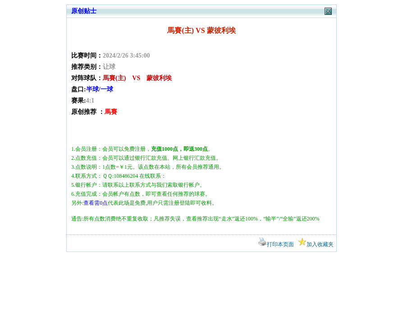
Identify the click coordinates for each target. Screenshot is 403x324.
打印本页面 (276, 244)
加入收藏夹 (316, 244)
